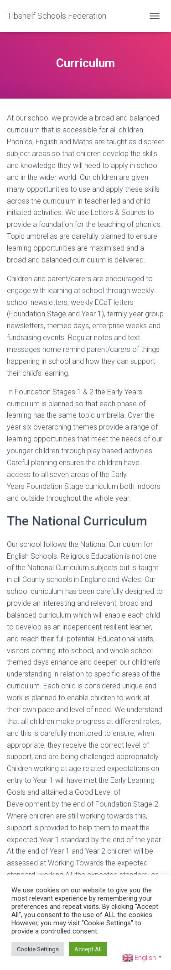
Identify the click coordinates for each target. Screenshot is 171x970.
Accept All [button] (88, 949)
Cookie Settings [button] (38, 949)
